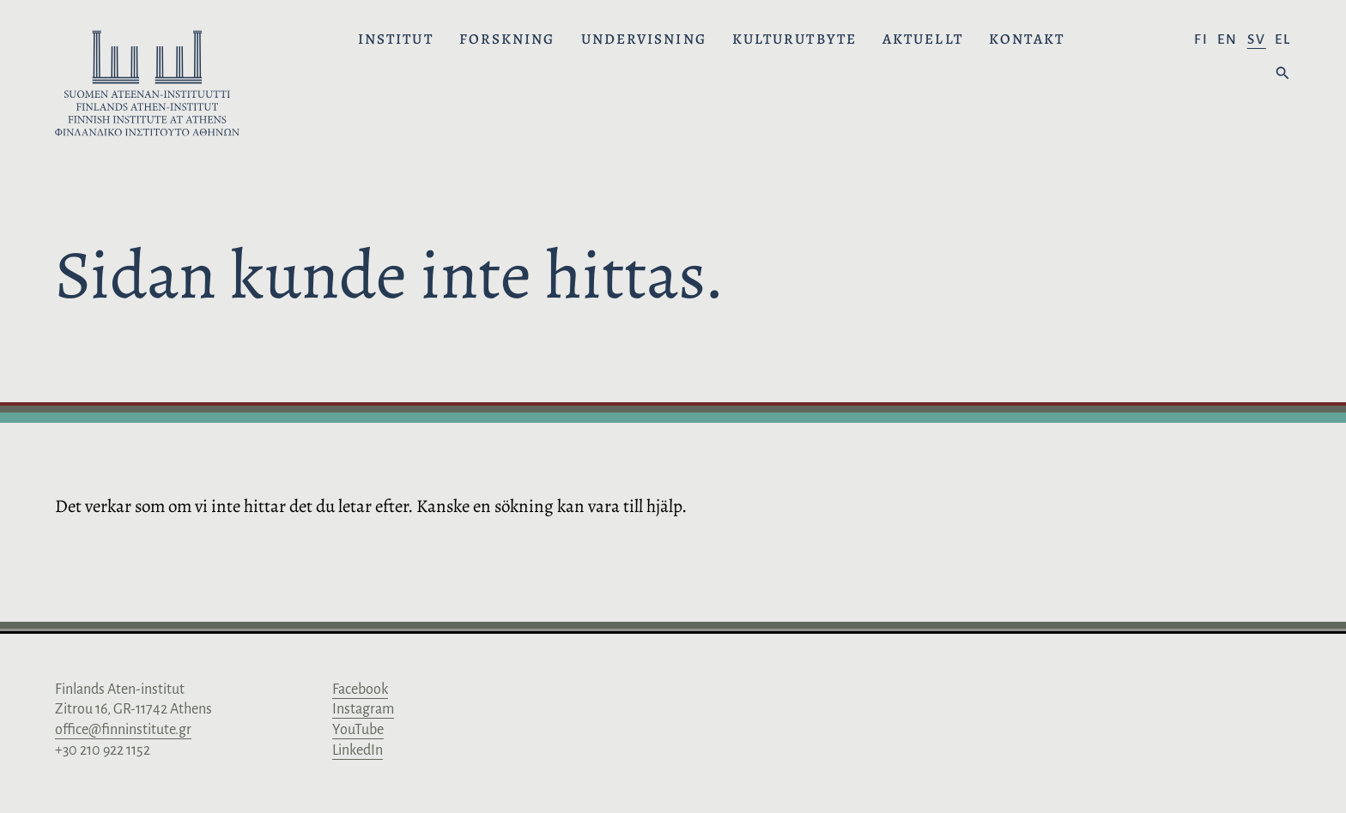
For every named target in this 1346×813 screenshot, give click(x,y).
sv (1256, 39)
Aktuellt (922, 39)
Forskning (507, 39)
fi (1201, 39)
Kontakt (1027, 39)
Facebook (360, 689)
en (1227, 39)
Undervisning (643, 39)
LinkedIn (357, 750)
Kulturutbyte (794, 39)
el (1283, 39)
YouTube (358, 730)
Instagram (363, 709)
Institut (396, 39)
